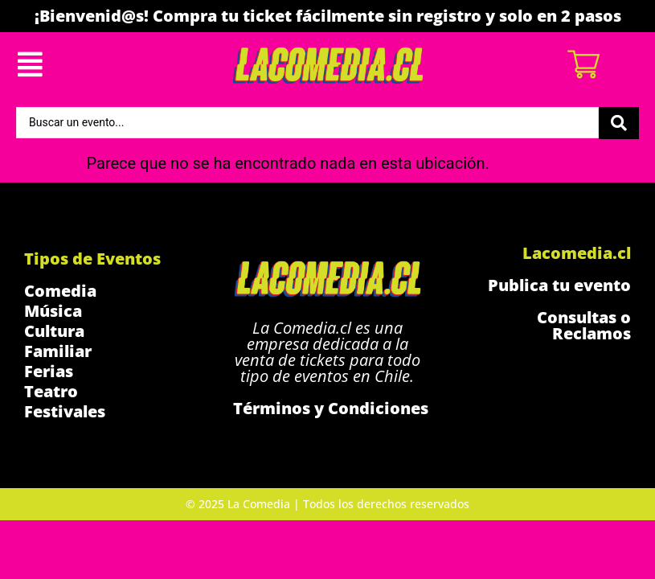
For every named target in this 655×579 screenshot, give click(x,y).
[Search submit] (619, 123)
